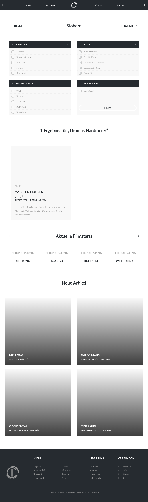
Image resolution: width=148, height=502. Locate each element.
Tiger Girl (91, 260)
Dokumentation (24, 57)
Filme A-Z (66, 470)
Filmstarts (50, 5)
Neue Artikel (74, 282)
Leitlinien (94, 466)
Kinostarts (38, 474)
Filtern (107, 107)
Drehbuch (21, 62)
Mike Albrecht (90, 51)
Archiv (65, 477)
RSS (122, 477)
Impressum (95, 474)
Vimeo (123, 474)
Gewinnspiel (22, 73)
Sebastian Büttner (92, 67)
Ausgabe (20, 51)
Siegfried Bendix (91, 57)
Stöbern (97, 5)
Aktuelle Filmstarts (74, 236)
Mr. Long (23, 260)
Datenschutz (95, 477)
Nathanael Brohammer (94, 62)
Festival (20, 67)
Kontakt (93, 470)
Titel (19, 90)
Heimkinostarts (40, 477)
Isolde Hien (89, 73)
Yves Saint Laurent (30, 192)
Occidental (18, 426)
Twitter (123, 470)
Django (57, 260)
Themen (26, 5)
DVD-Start (21, 106)
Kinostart (21, 101)
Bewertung (21, 112)
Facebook (124, 466)
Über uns (121, 5)
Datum (20, 96)
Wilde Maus (125, 260)
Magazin (37, 466)
